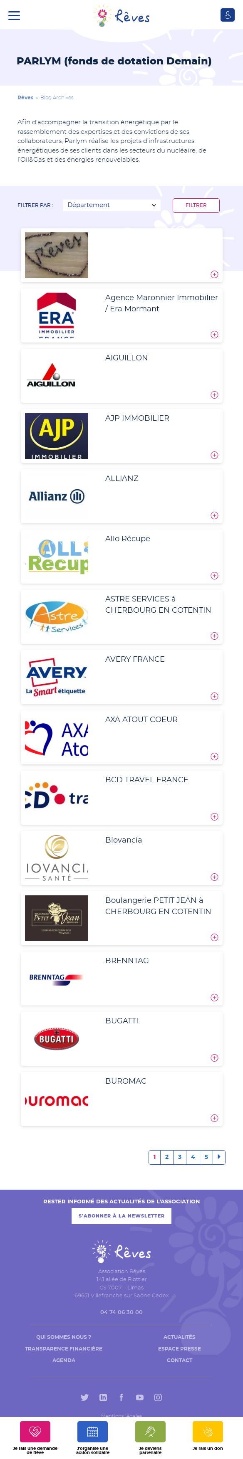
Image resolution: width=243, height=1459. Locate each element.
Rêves (25, 97)
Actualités (180, 1337)
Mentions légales (121, 1416)
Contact (179, 1360)
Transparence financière (63, 1348)
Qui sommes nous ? (63, 1337)
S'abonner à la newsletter (122, 1216)
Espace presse (179, 1348)
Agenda (63, 1360)
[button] (16, 14)
